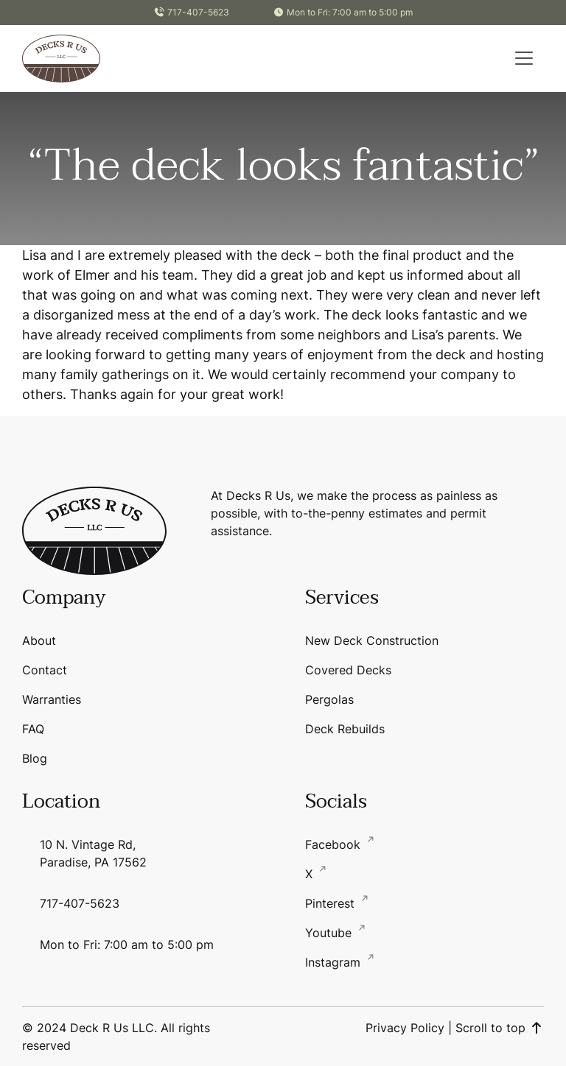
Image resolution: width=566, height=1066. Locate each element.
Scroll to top (499, 1027)
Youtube (330, 932)
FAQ (33, 728)
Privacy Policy (405, 1027)
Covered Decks (348, 670)
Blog (34, 758)
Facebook (334, 844)
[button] (524, 58)
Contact (44, 670)
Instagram (334, 962)
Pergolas (329, 699)
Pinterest (331, 903)
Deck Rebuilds (345, 728)
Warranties (51, 699)
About (39, 640)
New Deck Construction (372, 640)
